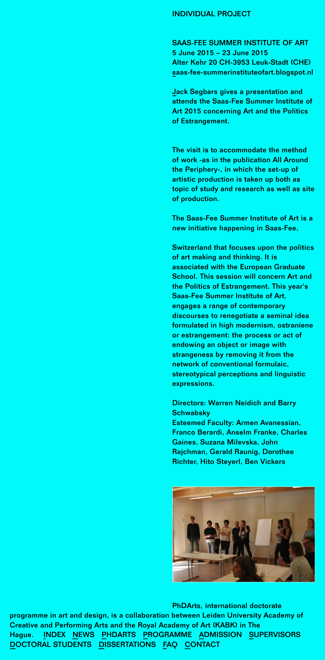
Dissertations (127, 645)
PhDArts (119, 635)
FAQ (170, 645)
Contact (202, 645)
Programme (167, 635)
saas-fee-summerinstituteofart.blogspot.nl (243, 73)
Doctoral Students (51, 645)
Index (54, 635)
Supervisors (275, 635)
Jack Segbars (195, 92)
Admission (220, 635)
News (83, 635)
